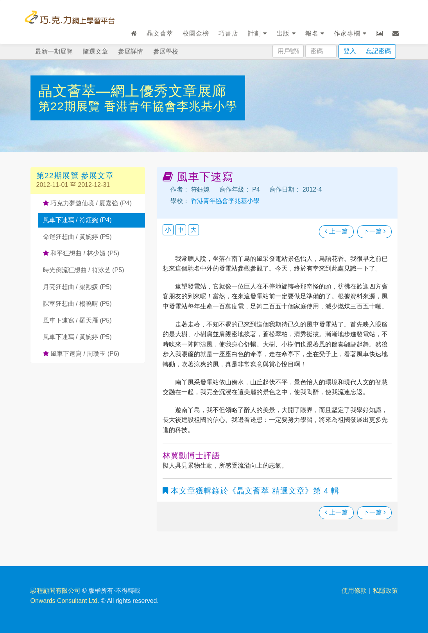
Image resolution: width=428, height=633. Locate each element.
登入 (350, 51)
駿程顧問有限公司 (55, 590)
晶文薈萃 (160, 33)
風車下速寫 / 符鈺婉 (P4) (77, 220)
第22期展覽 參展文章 (75, 175)
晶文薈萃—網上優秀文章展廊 (132, 91)
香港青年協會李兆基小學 (170, 106)
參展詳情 (130, 51)
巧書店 (228, 33)
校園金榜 (196, 33)
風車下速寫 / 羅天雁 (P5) (77, 320)
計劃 (257, 33)
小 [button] (168, 229)
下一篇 (374, 231)
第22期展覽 (71, 106)
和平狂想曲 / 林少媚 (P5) (81, 253)
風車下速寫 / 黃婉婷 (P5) (77, 337)
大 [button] (193, 229)
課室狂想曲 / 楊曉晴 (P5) (77, 303)
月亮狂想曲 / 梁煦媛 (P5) (77, 286)
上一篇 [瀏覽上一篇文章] (336, 231)
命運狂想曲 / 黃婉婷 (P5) (77, 236)
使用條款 (354, 590)
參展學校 (165, 51)
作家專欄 (350, 33)
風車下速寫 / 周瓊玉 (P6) (81, 353)
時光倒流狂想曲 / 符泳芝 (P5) (83, 270)
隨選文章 (95, 51)
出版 (285, 33)
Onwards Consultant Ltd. (64, 600)
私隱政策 (385, 590)
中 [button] (180, 229)
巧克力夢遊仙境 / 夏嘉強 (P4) (87, 203)
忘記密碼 (378, 51)
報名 (314, 33)
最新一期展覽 (54, 51)
